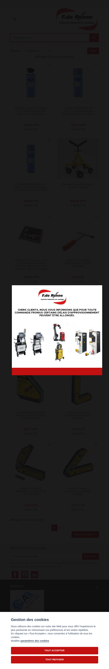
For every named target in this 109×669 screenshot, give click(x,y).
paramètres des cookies (35, 640)
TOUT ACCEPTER (54, 650)
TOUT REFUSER (54, 659)
